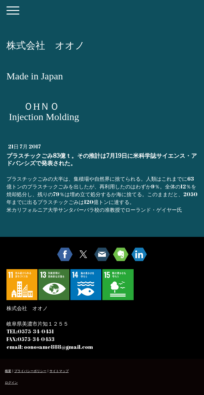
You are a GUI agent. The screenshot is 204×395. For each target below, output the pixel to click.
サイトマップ (59, 371)
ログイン (11, 382)
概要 (8, 371)
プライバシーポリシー (30, 371)
